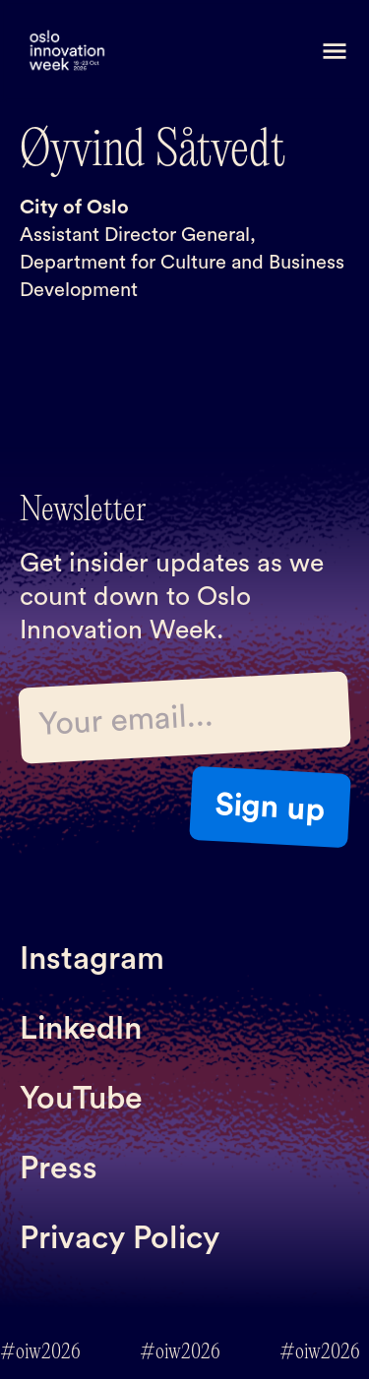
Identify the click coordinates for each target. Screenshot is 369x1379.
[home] (67, 52)
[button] (334, 51)
